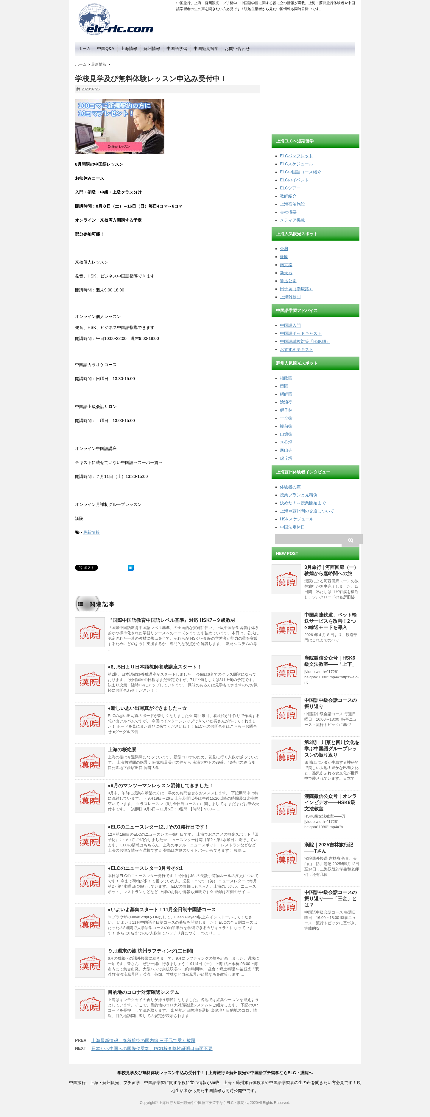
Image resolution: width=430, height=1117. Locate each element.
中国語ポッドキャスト (301, 333)
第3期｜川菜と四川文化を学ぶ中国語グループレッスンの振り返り (331, 748)
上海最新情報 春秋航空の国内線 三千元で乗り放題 (143, 1040)
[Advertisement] (316, 93)
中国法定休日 (292, 527)
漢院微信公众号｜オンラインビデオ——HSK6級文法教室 (330, 802)
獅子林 (286, 410)
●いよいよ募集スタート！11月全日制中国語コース (162, 909)
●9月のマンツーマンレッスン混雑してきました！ (161, 785)
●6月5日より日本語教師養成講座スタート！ (155, 666)
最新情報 (91, 532)
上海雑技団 (290, 296)
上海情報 (129, 48)
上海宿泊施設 (292, 204)
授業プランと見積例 (298, 494)
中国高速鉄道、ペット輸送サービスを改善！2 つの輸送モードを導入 (330, 621)
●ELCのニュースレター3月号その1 (145, 868)
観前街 (286, 426)
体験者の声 (290, 486)
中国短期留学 (206, 48)
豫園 (284, 256)
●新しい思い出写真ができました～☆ (147, 708)
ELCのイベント (294, 180)
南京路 (286, 264)
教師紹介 (288, 196)
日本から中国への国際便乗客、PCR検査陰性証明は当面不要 (152, 1048)
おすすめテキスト (296, 349)
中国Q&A (105, 48)
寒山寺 (286, 450)
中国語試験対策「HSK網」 (305, 341)
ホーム (84, 48)
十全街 (286, 418)
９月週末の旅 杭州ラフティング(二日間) (150, 950)
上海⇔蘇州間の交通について (307, 511)
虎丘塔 (286, 458)
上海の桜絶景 (122, 749)
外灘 (284, 248)
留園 (284, 386)
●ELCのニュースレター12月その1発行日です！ (158, 826)
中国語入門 (290, 325)
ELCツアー (290, 188)
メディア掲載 (292, 220)
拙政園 (286, 378)
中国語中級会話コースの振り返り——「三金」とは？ (330, 898)
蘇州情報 (152, 48)
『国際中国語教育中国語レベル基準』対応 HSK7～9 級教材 (171, 620)
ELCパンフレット (296, 155)
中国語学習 (176, 48)
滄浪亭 (286, 402)
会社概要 (288, 212)
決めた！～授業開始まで (303, 503)
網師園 (286, 394)
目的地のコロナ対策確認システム (143, 992)
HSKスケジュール (297, 519)
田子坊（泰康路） (296, 288)
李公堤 (286, 442)
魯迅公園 (288, 280)
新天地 (286, 272)
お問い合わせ (237, 48)
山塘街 (286, 434)
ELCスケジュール (296, 163)
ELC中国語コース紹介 (300, 172)
